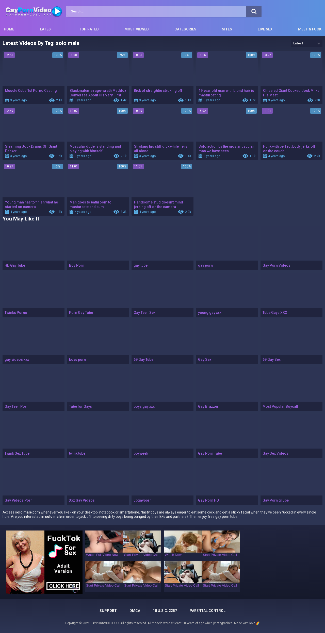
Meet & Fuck (309, 29)
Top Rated (89, 29)
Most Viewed (136, 29)
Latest (46, 29)
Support (108, 611)
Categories (185, 29)
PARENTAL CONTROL (207, 611)
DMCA (134, 611)
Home (9, 29)
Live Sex (265, 29)
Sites (227, 29)
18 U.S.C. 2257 (165, 611)
